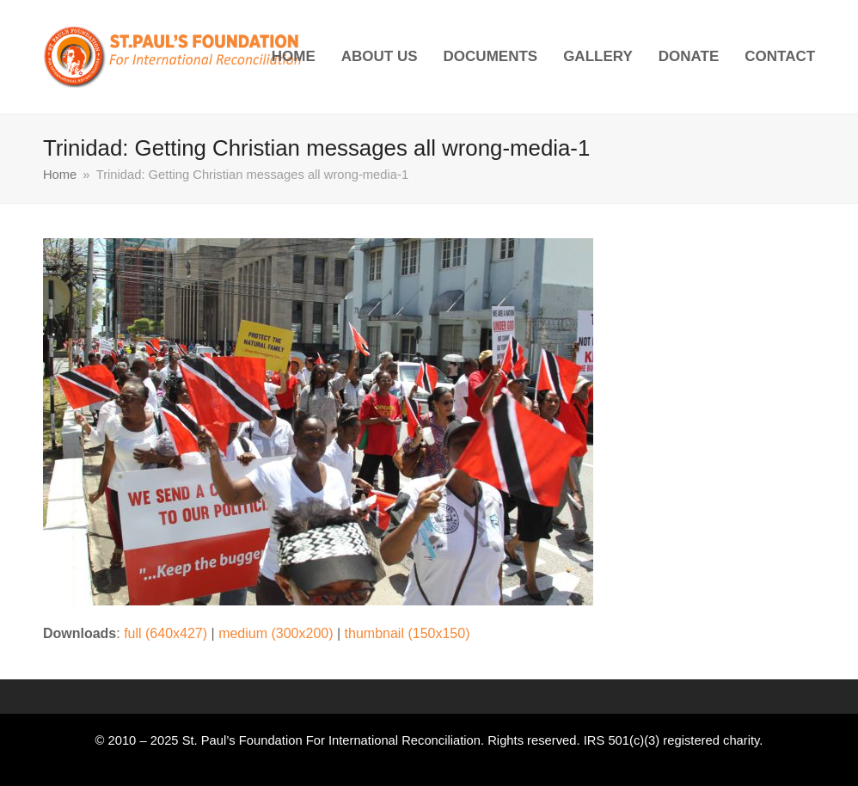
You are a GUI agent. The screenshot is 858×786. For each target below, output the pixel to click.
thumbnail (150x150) (407, 633)
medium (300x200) (275, 633)
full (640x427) (165, 633)
